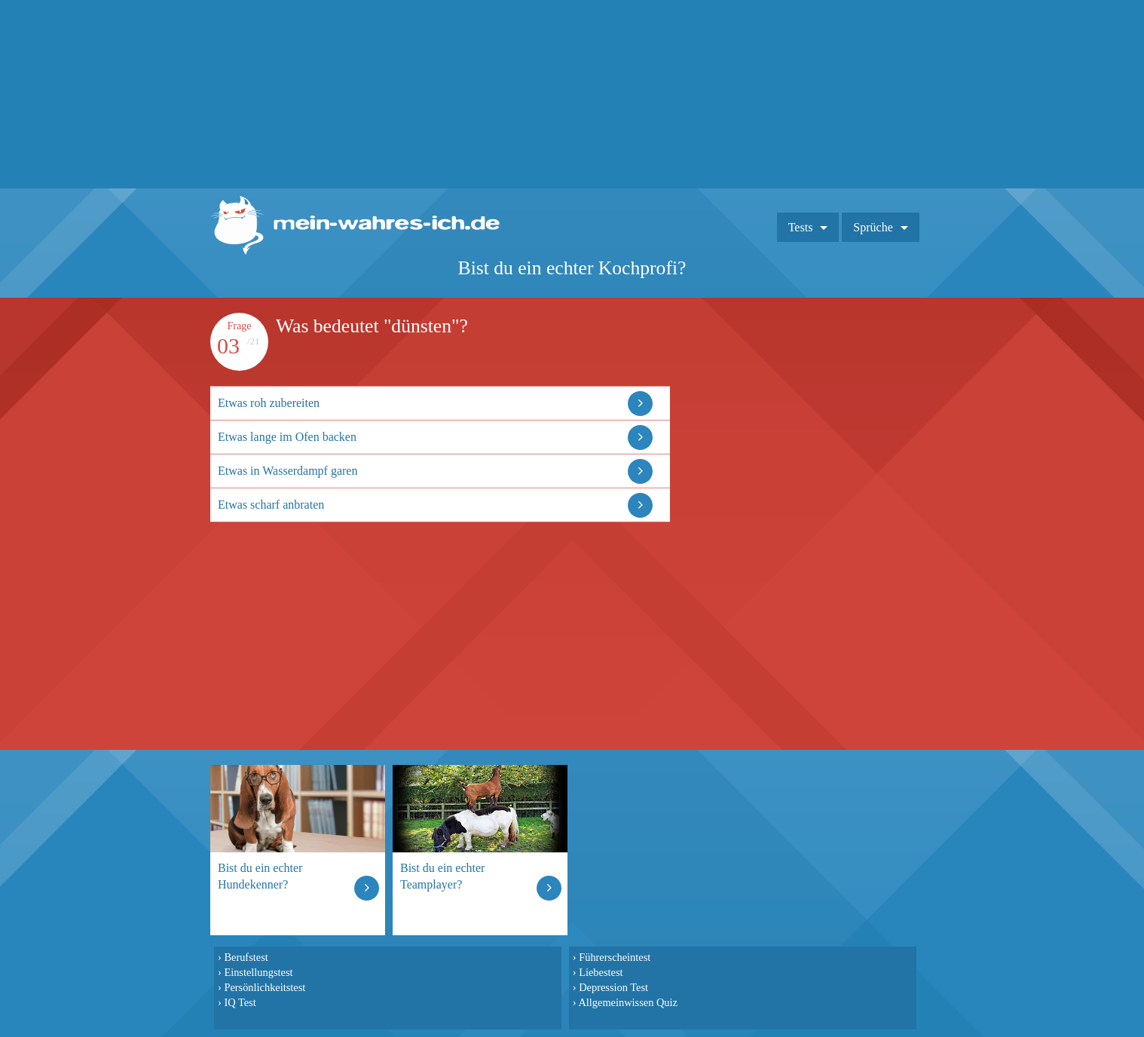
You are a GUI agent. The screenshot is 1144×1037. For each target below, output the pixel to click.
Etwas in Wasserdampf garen (287, 470)
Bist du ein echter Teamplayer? (442, 876)
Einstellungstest (258, 972)
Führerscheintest (614, 957)
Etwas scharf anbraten (271, 504)
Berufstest (246, 957)
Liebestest (600, 972)
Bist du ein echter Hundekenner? (260, 876)
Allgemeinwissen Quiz (628, 1002)
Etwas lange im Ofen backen (287, 436)
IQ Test (239, 1002)
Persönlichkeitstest (264, 987)
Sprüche (872, 227)
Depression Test (613, 987)
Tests (800, 227)
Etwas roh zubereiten (269, 402)
